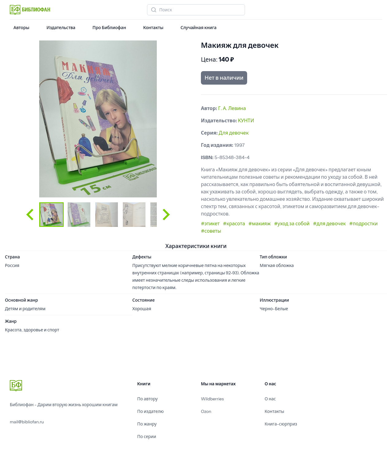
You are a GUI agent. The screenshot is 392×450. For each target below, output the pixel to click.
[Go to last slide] (30, 214)
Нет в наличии (224, 77)
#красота (234, 223)
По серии (146, 436)
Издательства (61, 27)
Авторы (21, 27)
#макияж (259, 223)
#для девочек (329, 223)
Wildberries (212, 399)
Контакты (153, 27)
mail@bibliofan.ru (27, 422)
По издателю (150, 411)
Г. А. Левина (232, 108)
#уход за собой (292, 223)
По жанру (146, 424)
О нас (270, 399)
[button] (51, 214)
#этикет (210, 223)
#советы (211, 231)
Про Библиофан (109, 27)
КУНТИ (246, 120)
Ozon (206, 411)
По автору (147, 399)
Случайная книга (198, 27)
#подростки (363, 223)
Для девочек (234, 133)
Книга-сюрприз (281, 424)
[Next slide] (165, 214)
